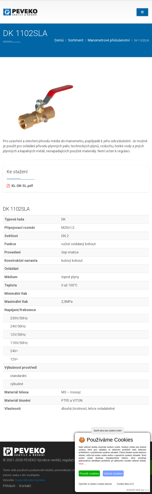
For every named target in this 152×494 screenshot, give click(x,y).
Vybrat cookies (113, 473)
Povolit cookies (89, 473)
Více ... (82, 463)
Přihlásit (9, 486)
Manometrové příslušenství (109, 40)
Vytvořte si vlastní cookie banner (95, 484)
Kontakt (25, 486)
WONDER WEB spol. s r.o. (138, 490)
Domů (59, 40)
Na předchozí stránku (22, 49)
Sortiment (75, 40)
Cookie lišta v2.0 (125, 484)
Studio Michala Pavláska (30, 480)
